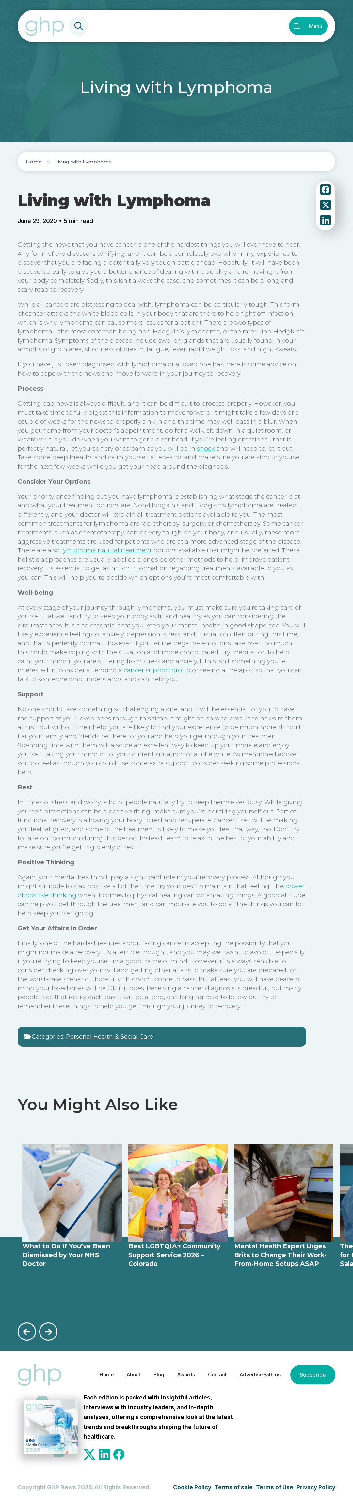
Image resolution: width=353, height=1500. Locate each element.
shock (206, 448)
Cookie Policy (192, 1486)
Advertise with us (255, 1373)
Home (34, 162)
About (118, 1373)
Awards (174, 1373)
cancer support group (157, 670)
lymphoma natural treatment (106, 550)
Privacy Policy (316, 1486)
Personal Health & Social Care (109, 1036)
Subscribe (312, 1373)
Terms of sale (234, 1486)
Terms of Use (274, 1486)
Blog (145, 1373)
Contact (208, 1373)
